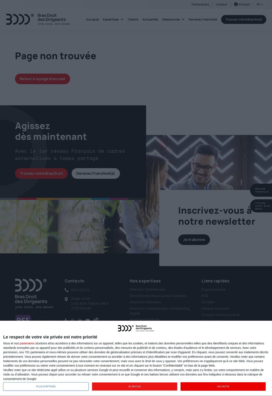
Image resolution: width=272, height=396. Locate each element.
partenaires (27, 343)
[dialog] (136, 358)
